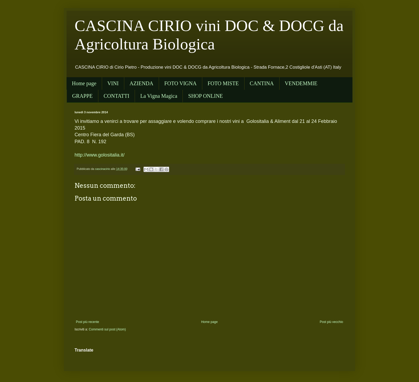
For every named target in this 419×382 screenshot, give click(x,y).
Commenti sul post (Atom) (107, 329)
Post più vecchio (331, 322)
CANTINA (262, 83)
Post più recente (87, 322)
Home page (84, 83)
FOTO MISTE (223, 83)
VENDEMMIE (301, 83)
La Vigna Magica (158, 96)
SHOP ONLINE (205, 96)
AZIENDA (141, 83)
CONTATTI (116, 96)
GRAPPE (82, 96)
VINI (113, 83)
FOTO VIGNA (180, 83)
